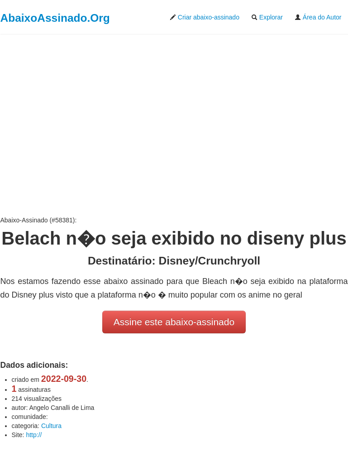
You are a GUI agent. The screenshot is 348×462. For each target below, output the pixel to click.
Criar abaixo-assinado (204, 17)
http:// (34, 434)
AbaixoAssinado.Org (55, 18)
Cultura (51, 425)
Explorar (267, 17)
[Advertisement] (174, 125)
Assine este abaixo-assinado (174, 322)
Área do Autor (318, 17)
